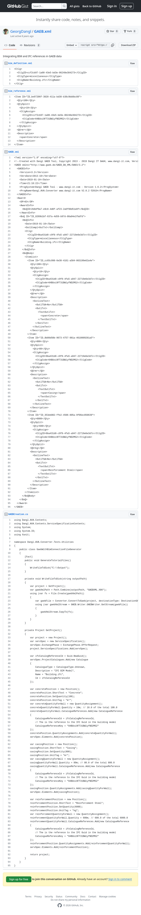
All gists (74, 6)
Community (71, 896)
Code (9, 45)
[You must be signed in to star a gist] (112, 31)
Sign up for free (18, 879)
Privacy (38, 896)
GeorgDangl (20, 31)
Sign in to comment (120, 879)
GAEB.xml (42, 31)
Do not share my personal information (70, 899)
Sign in (112, 6)
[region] (70, 76)
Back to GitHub (91, 6)
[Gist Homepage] (18, 6)
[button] (112, 45)
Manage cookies (107, 896)
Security (49, 896)
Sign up (126, 6)
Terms (28, 896)
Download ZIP (128, 45)
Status (59, 896)
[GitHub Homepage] (59, 905)
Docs (82, 896)
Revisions (30, 45)
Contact (92, 896)
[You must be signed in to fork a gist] (130, 31)
